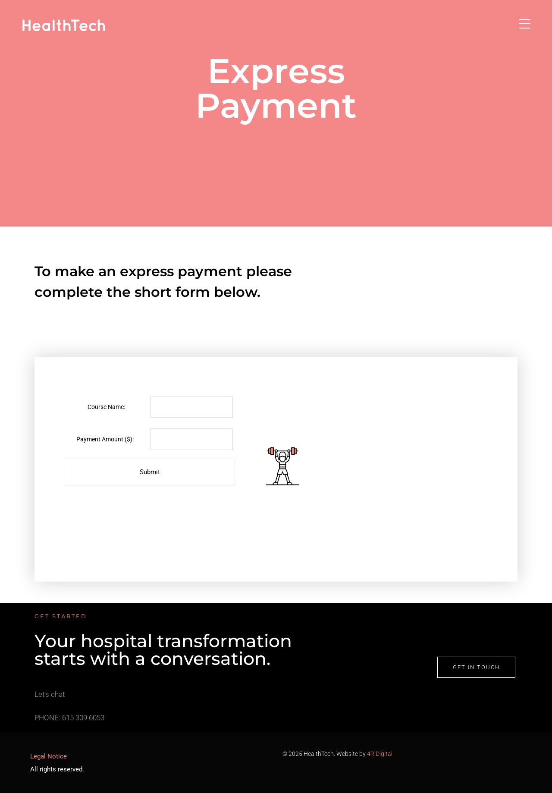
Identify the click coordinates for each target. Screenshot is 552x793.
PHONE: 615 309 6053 (69, 722)
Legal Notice (48, 756)
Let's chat (49, 699)
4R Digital (379, 753)
